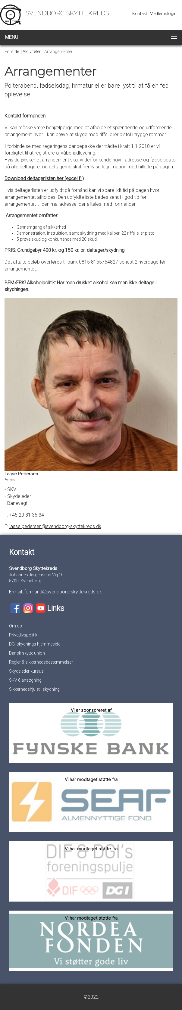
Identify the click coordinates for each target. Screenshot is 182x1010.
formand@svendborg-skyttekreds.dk (63, 592)
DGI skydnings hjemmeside (34, 644)
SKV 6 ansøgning (25, 680)
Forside (12, 51)
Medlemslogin (163, 13)
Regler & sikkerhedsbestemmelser (41, 662)
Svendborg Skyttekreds (67, 13)
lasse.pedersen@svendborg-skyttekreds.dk (55, 526)
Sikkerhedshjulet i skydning (34, 689)
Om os (15, 626)
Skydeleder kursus (26, 671)
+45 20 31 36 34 (26, 515)
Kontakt (139, 13)
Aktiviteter (32, 51)
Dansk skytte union (27, 653)
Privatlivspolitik (23, 635)
